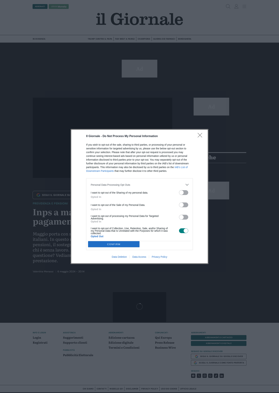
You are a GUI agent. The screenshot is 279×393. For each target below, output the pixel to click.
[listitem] (139, 185)
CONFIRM (113, 244)
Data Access (139, 256)
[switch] (183, 192)
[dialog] (139, 196)
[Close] (201, 136)
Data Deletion (119, 256)
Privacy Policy (159, 256)
